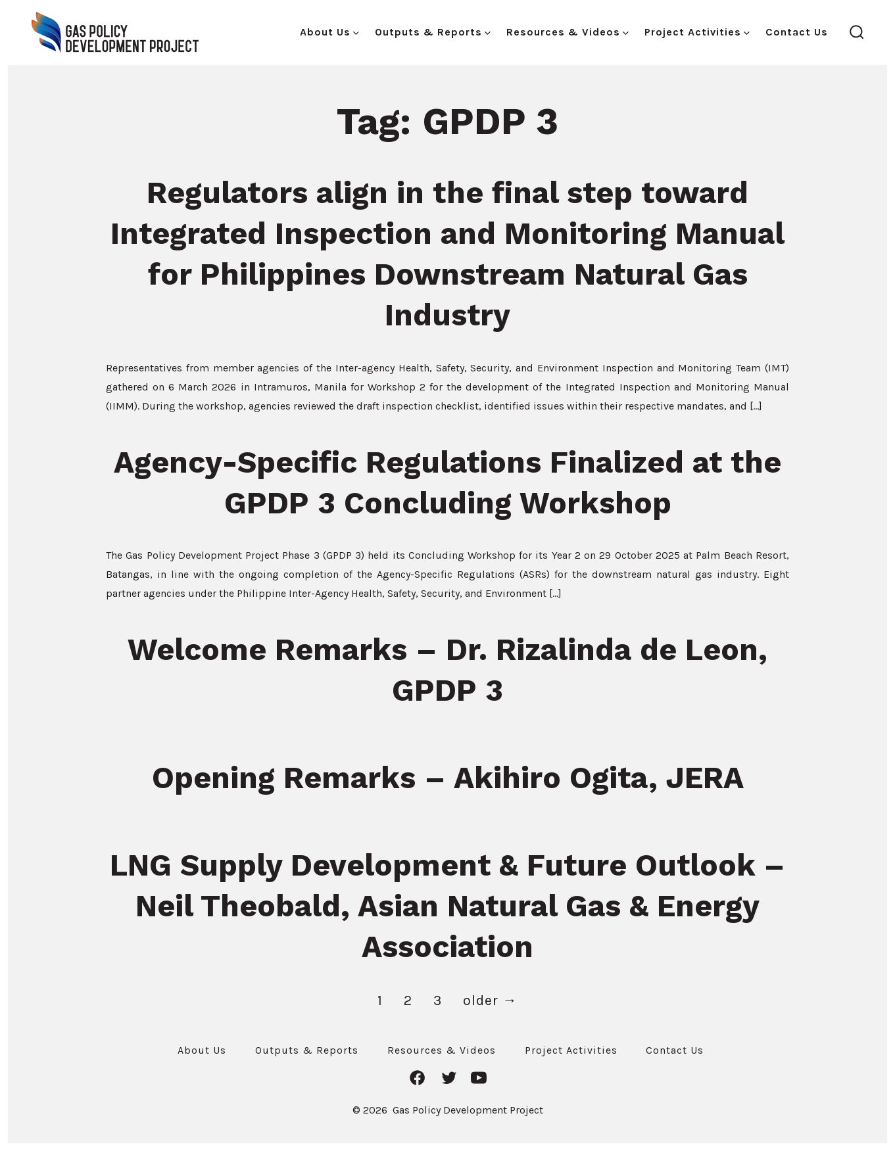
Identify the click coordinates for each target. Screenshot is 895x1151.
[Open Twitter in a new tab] (449, 1078)
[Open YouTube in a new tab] (479, 1078)
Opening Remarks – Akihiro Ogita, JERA (448, 777)
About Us (329, 32)
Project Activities (697, 32)
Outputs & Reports (433, 32)
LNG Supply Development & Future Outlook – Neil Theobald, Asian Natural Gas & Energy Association (447, 905)
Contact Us (796, 32)
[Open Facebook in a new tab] (417, 1078)
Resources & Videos (567, 32)
